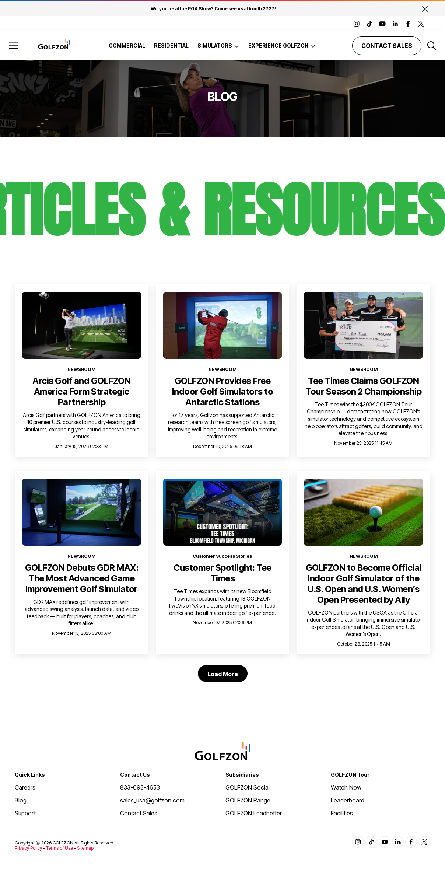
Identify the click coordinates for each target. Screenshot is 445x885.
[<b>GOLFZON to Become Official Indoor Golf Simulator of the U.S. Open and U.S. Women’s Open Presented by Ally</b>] (363, 512)
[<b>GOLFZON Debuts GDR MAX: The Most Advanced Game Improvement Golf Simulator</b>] (81, 512)
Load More (222, 674)
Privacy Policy (28, 848)
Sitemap (85, 848)
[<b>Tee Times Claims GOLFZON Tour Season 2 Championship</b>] (363, 325)
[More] (236, 46)
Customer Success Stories (222, 556)
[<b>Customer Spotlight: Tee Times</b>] (222, 512)
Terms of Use (59, 848)
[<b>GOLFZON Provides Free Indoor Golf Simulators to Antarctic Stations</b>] (222, 325)
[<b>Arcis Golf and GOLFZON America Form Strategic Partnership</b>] (81, 325)
